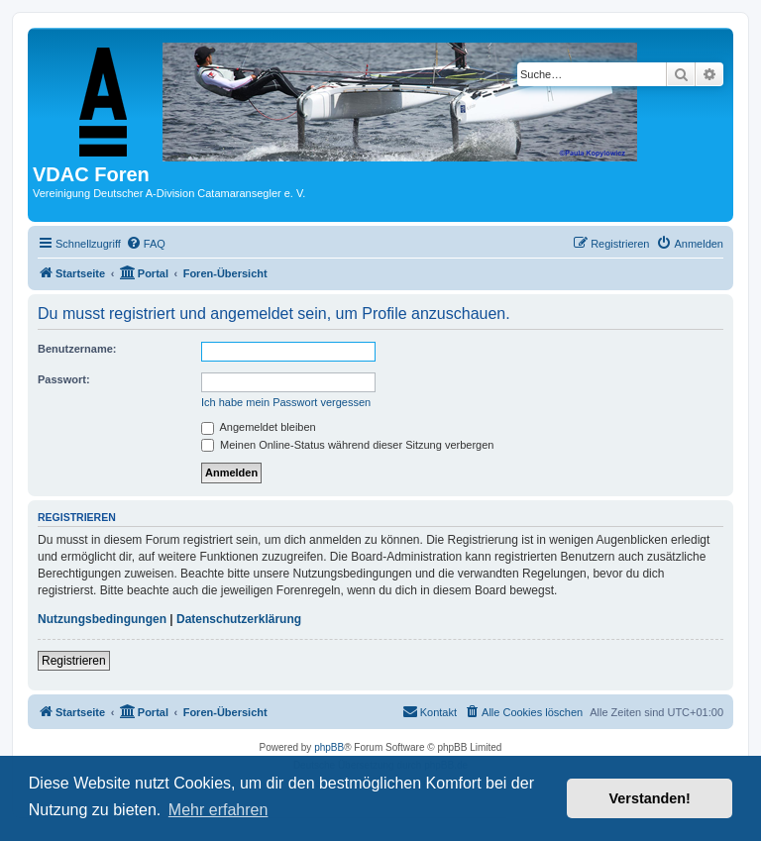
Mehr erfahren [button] (218, 809)
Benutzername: (77, 349)
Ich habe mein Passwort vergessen (286, 402)
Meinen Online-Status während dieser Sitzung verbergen (347, 445)
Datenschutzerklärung (238, 619)
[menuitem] (145, 244)
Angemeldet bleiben (258, 427)
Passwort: (64, 379)
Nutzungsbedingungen (102, 619)
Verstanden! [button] (650, 798)
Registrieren (74, 661)
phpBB (329, 747)
